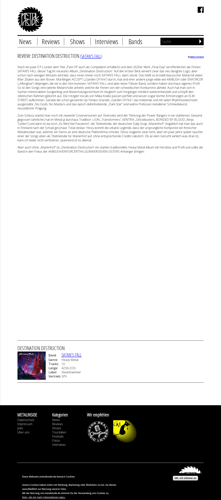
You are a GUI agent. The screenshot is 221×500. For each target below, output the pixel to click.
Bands (135, 41)
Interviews (106, 41)
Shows (77, 41)
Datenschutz (25, 420)
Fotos (56, 440)
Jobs (20, 428)
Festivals (58, 436)
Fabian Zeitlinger (197, 57)
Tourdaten (59, 432)
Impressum (24, 424)
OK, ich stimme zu (185, 478)
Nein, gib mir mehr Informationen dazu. (43, 497)
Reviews (51, 41)
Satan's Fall (71, 355)
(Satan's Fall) (91, 56)
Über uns (23, 432)
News (25, 41)
